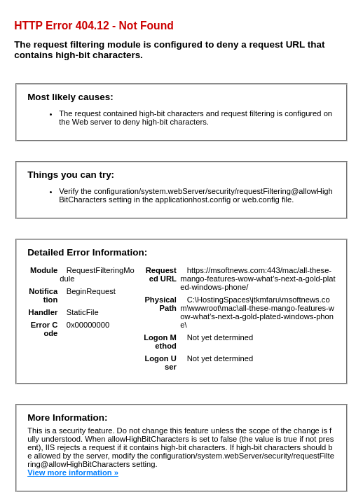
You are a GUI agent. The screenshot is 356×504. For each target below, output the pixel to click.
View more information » (72, 472)
